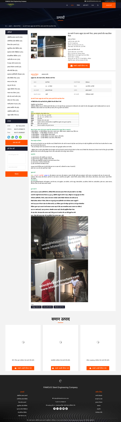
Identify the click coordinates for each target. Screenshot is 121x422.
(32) (13, 44)
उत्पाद (72, 5)
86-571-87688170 (110, 1)
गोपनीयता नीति (98, 412)
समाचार (98, 405)
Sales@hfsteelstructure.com (93, 1)
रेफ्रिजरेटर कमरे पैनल (59, 307)
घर (67, 5)
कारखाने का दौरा (99, 399)
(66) (13, 107)
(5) (13, 115)
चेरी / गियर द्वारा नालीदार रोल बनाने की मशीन (23, 360)
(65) (12, 70)
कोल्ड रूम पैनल (17, 26)
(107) (14, 55)
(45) (14, 103)
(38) (12, 81)
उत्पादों (10, 26)
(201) (15, 52)
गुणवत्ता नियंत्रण (98, 402)
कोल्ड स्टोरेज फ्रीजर (47, 307)
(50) (14, 41)
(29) (14, 66)
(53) (14, 63)
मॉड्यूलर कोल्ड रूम (36, 307)
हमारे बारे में (85, 5)
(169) (13, 100)
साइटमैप (99, 409)
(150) (13, 78)
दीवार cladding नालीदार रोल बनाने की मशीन (98, 360)
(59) (14, 96)
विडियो (78, 5)
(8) (11, 85)
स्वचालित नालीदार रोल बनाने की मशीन (60, 360)
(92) (13, 89)
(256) (15, 37)
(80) (14, 48)
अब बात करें (109, 5)
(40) (16, 74)
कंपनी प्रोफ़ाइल (99, 395)
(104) (13, 59)
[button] (34, 58)
